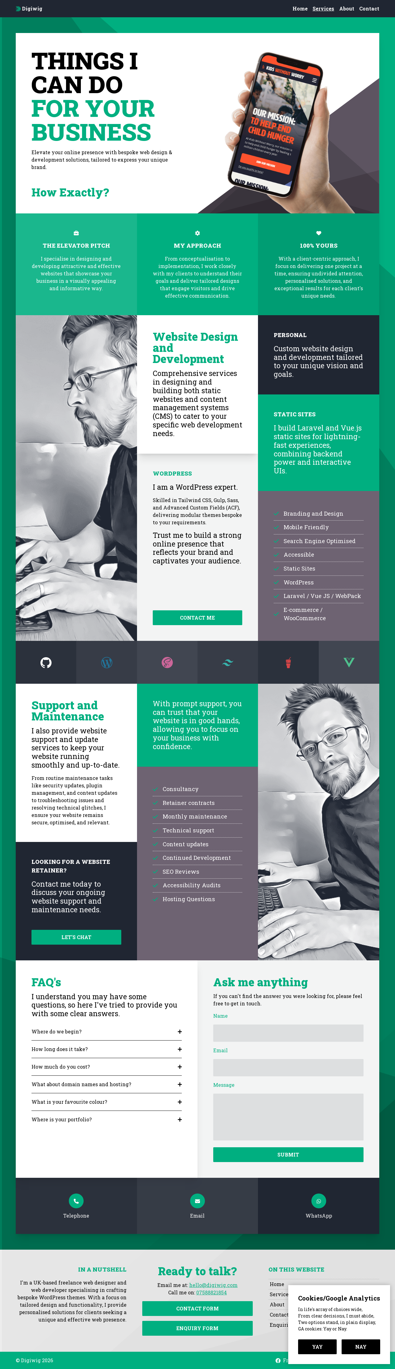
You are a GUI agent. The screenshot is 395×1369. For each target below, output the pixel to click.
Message (224, 1085)
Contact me (197, 617)
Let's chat (76, 937)
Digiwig (29, 8)
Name (220, 1015)
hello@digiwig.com (213, 1285)
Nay (361, 1346)
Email (220, 1050)
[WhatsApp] (318, 1206)
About (346, 8)
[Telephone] (76, 1206)
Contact (369, 8)
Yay (317, 1346)
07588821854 (211, 1292)
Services (323, 8)
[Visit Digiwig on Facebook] (278, 1360)
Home (300, 8)
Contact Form (197, 1308)
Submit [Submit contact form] (288, 1154)
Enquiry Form (197, 1328)
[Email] (197, 1206)
